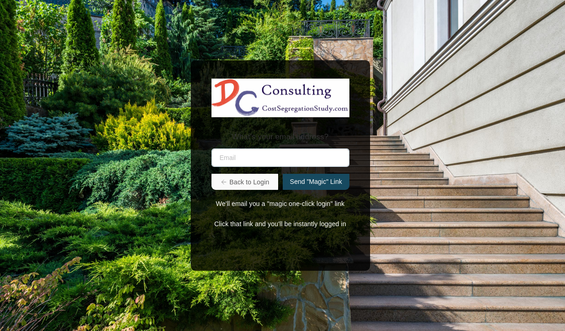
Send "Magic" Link (316, 181)
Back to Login (244, 182)
